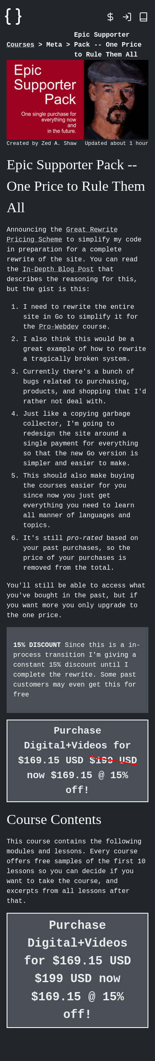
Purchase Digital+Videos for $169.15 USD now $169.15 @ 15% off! (77, 760)
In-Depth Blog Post (58, 269)
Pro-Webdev (59, 327)
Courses (20, 45)
